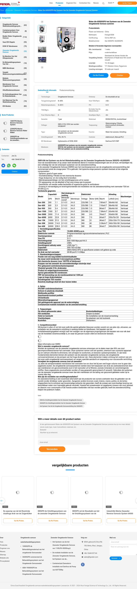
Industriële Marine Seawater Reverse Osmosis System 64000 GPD (120, 513)
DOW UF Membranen (15, 46)
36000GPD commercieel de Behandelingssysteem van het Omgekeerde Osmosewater (33, 560)
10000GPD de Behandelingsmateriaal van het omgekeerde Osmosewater (33, 549)
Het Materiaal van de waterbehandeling (15, 101)
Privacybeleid (4, 561)
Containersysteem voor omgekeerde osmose (15, 31)
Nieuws (2, 551)
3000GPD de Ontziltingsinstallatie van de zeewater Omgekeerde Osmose (19, 138)
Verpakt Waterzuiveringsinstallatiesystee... (15, 73)
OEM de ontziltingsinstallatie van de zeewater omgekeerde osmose (61, 400)
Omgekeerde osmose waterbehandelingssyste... (15, 25)
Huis (1, 542)
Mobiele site (4, 558)
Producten (3, 545)
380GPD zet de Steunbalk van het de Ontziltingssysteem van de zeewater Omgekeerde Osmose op (86, 513)
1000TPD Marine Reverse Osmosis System (16, 123)
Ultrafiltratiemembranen (15, 90)
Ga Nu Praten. (127, 3)
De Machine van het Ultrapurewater (15, 57)
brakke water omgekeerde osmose (15, 37)
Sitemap (3, 555)
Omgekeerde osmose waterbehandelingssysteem (30, 540)
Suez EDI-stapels (15, 42)
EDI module (15, 106)
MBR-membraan (15, 68)
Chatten (14, 171)
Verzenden (52, 449)
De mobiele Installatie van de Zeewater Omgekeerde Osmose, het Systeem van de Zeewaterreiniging (64, 556)
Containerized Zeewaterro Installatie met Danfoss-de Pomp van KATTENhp (64, 566)
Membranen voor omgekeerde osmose (15, 85)
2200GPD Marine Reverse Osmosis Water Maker (18, 130)
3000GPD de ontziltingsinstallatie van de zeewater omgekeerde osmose (62, 403)
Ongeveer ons (5, 548)
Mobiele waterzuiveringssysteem (15, 79)
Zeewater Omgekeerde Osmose (15, 51)
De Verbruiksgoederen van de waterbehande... (15, 95)
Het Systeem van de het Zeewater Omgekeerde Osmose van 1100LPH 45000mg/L (64, 545)
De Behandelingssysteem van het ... (15, 63)
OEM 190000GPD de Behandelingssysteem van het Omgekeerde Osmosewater (33, 571)
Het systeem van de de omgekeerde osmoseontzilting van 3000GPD (61, 406)
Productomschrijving (67, 90)
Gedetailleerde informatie (47, 90)
